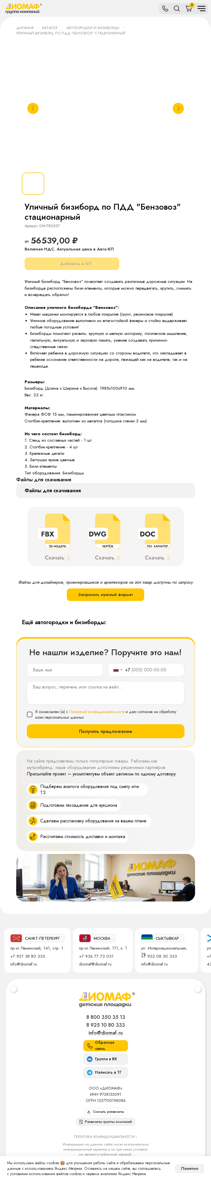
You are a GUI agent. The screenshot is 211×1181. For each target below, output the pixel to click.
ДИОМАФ (25, 27)
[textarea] (105, 693)
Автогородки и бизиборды (93, 27)
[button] (105, 1122)
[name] (65, 670)
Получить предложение (105, 731)
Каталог (50, 27)
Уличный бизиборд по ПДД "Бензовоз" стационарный (70, 33)
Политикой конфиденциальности (97, 711)
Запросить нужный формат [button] (105, 594)
